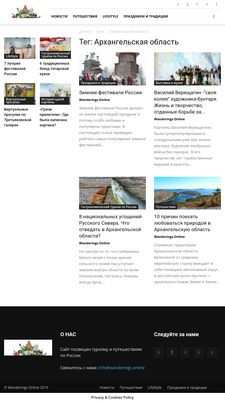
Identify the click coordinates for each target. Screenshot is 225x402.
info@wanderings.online (121, 367)
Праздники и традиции (146, 16)
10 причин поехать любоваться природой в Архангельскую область (182, 223)
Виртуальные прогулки (16, 100)
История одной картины (53, 100)
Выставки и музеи (169, 83)
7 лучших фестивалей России (14, 68)
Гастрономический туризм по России (109, 207)
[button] (214, 16)
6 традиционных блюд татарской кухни (54, 68)
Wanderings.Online (94, 99)
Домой (85, 31)
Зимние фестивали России (110, 92)
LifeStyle (110, 16)
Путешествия (85, 16)
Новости (59, 16)
